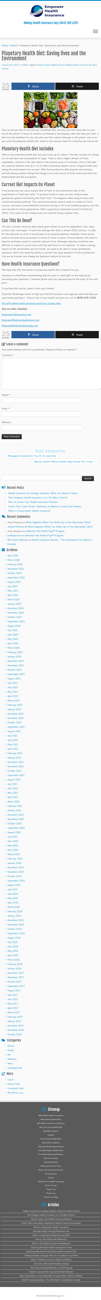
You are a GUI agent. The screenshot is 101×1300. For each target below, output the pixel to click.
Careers (51, 1135)
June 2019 (12, 893)
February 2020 (14, 858)
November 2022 (15, 718)
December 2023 (15, 661)
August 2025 (14, 581)
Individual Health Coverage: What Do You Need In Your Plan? (51, 1255)
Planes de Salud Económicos (51, 1170)
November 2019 (15, 871)
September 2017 (16, 986)
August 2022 (14, 731)
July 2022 (12, 735)
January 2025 (14, 603)
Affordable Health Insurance (50, 1115)
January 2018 (14, 968)
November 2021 (15, 766)
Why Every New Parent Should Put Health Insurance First (51, 1251)
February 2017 (14, 1016)
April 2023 (12, 696)
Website (6, 422)
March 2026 (13, 559)
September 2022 (16, 726)
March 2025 (13, 599)
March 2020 (13, 854)
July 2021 (12, 784)
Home (5, 45)
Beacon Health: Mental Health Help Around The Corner (65, 461)
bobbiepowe (14, 535)
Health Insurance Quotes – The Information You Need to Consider (51, 1280)
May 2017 (12, 1003)
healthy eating (72, 64)
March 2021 (13, 801)
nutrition (84, 64)
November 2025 (15, 568)
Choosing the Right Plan (51, 1138)
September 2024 (16, 621)
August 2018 (14, 937)
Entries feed (13, 1083)
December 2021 (15, 762)
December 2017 (15, 972)
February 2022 (14, 753)
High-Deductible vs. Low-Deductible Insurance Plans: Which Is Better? (51, 1275)
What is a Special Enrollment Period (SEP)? (51, 1235)
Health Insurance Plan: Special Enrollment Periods (51, 1271)
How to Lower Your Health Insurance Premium (33, 502)
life (8, 1054)
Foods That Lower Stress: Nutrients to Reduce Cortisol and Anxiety (44, 506)
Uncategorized (14, 1067)
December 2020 (15, 814)
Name (6, 395)
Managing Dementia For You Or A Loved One (30, 456)
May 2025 (12, 590)
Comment (8, 355)
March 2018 (13, 959)
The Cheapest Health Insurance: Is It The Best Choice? (37, 497)
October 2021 (14, 770)
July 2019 (12, 889)
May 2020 (12, 845)
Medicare (12, 1059)
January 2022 (14, 757)
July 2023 (12, 682)
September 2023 (16, 674)
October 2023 (14, 669)
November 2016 (15, 1030)
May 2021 (12, 792)
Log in (10, 1079)
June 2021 (12, 788)
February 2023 (14, 704)
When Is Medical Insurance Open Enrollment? (51, 1259)
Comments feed (15, 1088)
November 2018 (15, 924)
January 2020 (14, 863)
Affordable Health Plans (50, 1119)
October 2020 (14, 823)
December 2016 (15, 1025)
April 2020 (12, 849)
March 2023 (13, 700)
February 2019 (14, 911)
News (10, 1063)
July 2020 (12, 836)
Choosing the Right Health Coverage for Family (51, 1247)
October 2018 (14, 928)
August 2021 (14, 779)
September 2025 (16, 577)
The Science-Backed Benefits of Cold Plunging (51, 1267)
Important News (51, 1162)
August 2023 (14, 678)
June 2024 (12, 634)
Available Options (51, 1131)
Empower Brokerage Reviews (51, 1146)
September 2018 (16, 933)
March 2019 (13, 907)
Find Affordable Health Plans (50, 1150)
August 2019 (14, 885)
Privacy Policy (51, 1173)
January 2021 (14, 810)
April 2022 (12, 748)
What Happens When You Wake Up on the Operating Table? (58, 522)
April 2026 (12, 555)
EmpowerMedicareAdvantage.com (20, 325)
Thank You (51, 1189)
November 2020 (15, 819)
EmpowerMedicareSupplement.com (20, 320)
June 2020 (12, 841)
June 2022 (12, 740)
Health (13, 45)
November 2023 (15, 665)
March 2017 (13, 1012)
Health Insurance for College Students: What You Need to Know (43, 493)
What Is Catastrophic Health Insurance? (29, 510)
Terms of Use (51, 1185)
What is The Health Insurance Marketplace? (51, 1243)
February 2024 (14, 652)
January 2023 (14, 709)
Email (6, 408)
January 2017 (14, 1021)
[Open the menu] (95, 31)
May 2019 (12, 898)
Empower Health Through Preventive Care (51, 1231)
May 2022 (12, 744)
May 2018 (12, 950)
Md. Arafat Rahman (17, 540)
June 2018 (12, 946)
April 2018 (12, 955)
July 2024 (12, 630)
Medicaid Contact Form (51, 1166)
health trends (57, 64)
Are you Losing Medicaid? (50, 1127)
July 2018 (12, 942)
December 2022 (15, 713)
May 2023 (12, 691)
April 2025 (12, 595)
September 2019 (16, 880)
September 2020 (16, 827)
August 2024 (14, 625)
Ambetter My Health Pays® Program (45, 531)
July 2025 (12, 586)
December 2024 (15, 608)
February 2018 (14, 964)
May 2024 (12, 639)
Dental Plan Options (51, 1142)
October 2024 (14, 617)
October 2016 (14, 1034)
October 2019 (14, 876)
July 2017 (12, 994)
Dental (10, 1045)
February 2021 (14, 805)
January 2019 (14, 915)
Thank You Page (51, 1197)
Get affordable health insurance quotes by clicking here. (31, 303)
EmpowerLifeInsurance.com (16, 314)
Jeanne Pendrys (15, 526)
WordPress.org (15, 1092)
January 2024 (14, 656)
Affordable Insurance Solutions (51, 1123)
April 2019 (12, 902)
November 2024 (15, 612)
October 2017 (14, 981)
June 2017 (12, 999)
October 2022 (14, 722)
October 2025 (14, 573)
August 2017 (14, 990)
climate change (43, 64)
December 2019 (15, 867)
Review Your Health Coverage (51, 1181)
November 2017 (15, 977)
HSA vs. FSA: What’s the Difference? (51, 1239)
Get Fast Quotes (51, 1158)
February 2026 (14, 564)
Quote (51, 1177)
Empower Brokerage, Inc (54, 1295)
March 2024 (13, 647)
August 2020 (14, 832)
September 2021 (16, 775)
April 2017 (12, 1008)
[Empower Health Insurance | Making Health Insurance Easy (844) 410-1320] (50, 11)
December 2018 (15, 920)
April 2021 (12, 797)
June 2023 (12, 687)
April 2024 (12, 643)
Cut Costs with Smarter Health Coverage (51, 1263)
